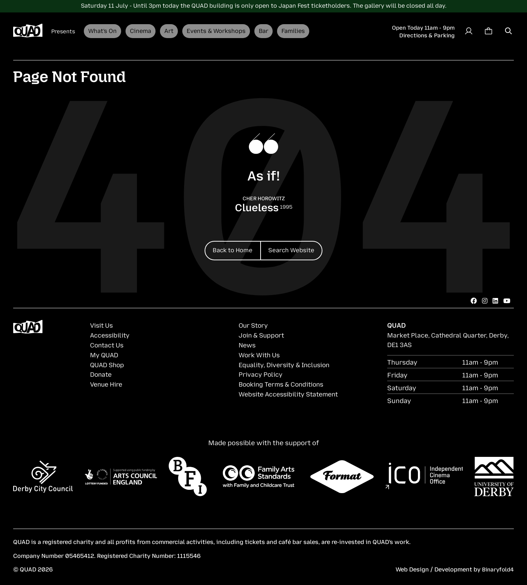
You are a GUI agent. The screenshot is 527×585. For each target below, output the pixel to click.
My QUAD (105, 354)
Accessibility (111, 335)
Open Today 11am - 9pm (423, 27)
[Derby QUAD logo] (27, 31)
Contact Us (108, 344)
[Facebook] (472, 301)
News (248, 344)
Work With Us (260, 354)
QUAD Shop (108, 363)
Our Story (254, 325)
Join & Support (263, 335)
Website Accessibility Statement (292, 392)
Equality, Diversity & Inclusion (287, 363)
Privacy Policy (261, 373)
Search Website (295, 249)
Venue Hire (107, 382)
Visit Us (102, 325)
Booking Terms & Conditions (284, 382)
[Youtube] (506, 301)
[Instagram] (484, 301)
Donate (101, 373)
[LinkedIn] (495, 301)
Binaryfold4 (497, 569)
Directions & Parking (427, 34)
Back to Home (229, 249)
